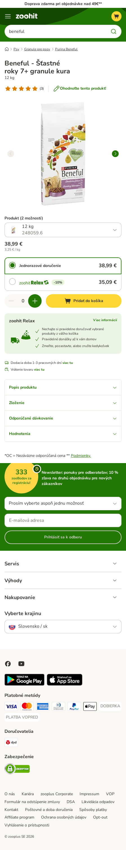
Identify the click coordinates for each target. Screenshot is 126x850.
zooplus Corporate (56, 794)
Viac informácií (105, 320)
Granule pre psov (37, 49)
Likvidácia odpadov (98, 801)
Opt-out (100, 817)
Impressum (89, 794)
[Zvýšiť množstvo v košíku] (35, 301)
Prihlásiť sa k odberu (63, 537)
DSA (71, 801)
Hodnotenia (63, 433)
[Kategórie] (8, 16)
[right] (115, 153)
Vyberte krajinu (22, 613)
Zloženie (63, 402)
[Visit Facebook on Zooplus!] (7, 663)
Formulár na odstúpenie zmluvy (32, 801)
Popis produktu (63, 387)
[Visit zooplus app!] (24, 684)
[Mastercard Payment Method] (27, 707)
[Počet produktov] (23, 301)
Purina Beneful (66, 49)
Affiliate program (19, 817)
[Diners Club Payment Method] (58, 707)
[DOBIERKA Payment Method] (110, 706)
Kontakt (11, 809)
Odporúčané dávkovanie (63, 418)
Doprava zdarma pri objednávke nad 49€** (63, 3)
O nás (9, 794)
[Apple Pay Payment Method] (90, 707)
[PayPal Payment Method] (74, 707)
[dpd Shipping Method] (11, 743)
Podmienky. (81, 455)
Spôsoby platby (93, 809)
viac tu (67, 363)
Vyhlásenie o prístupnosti (26, 825)
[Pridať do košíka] (84, 301)
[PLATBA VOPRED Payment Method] (22, 717)
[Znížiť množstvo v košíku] (11, 301)
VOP (110, 794)
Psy (16, 49)
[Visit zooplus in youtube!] (21, 663)
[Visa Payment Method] (11, 707)
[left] (10, 153)
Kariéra (28, 794)
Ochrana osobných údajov (63, 817)
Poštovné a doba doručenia (49, 809)
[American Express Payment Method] (43, 707)
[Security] (17, 769)
